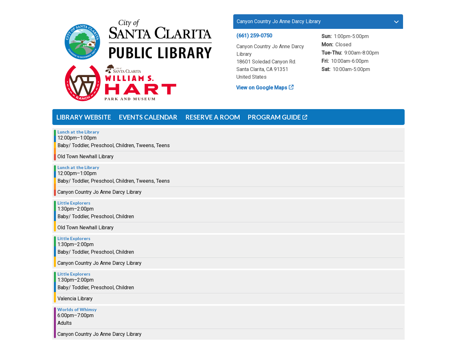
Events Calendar (148, 117)
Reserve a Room (212, 117)
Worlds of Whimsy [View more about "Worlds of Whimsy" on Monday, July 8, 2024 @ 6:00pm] (76, 309)
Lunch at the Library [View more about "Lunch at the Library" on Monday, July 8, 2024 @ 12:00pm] (78, 132)
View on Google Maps (261, 88)
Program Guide (274, 117)
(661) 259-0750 (254, 36)
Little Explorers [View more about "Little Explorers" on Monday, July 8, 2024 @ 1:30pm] (73, 203)
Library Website (83, 117)
